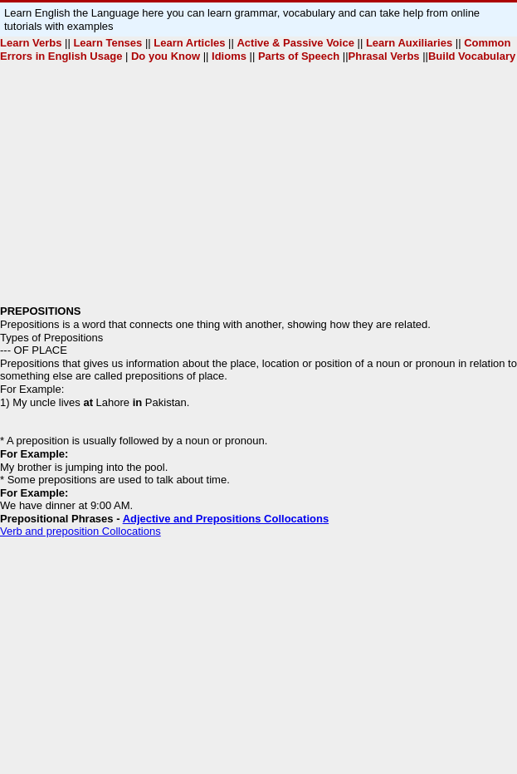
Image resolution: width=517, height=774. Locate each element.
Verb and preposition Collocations (80, 531)
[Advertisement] (258, 188)
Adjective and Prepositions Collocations (226, 518)
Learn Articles (189, 43)
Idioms (228, 56)
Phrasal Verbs (386, 56)
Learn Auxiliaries (411, 43)
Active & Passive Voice (295, 43)
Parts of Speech (297, 56)
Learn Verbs (30, 43)
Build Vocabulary (471, 56)
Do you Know (167, 56)
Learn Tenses (107, 43)
